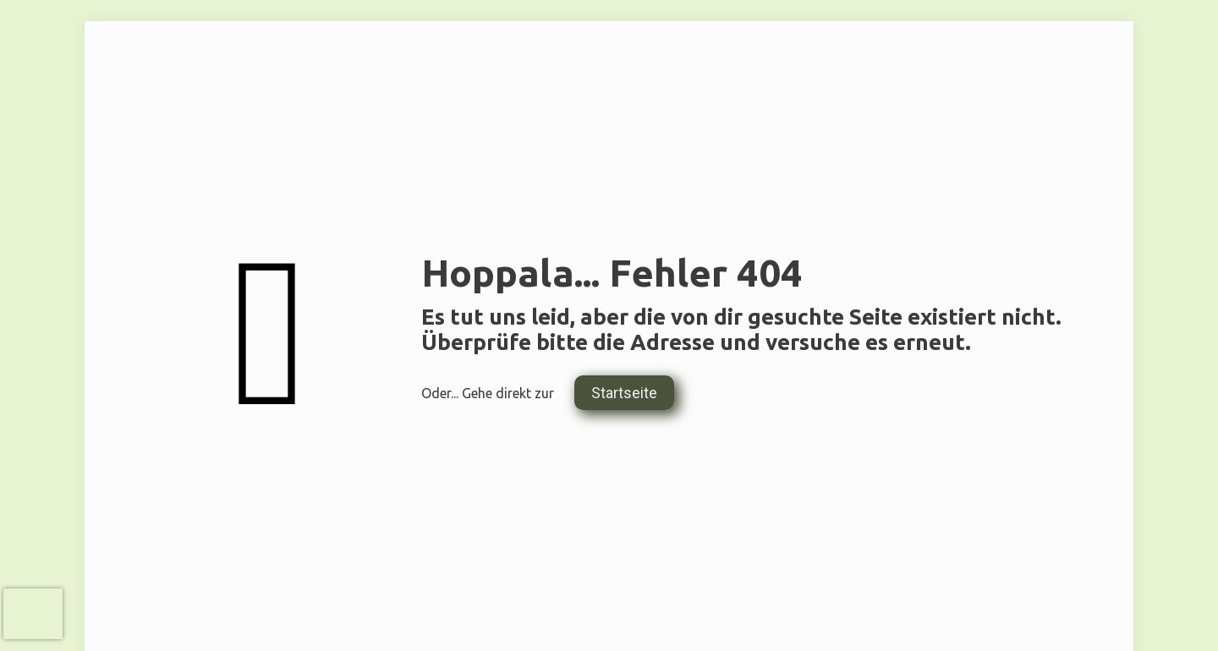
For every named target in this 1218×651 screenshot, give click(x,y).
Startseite (624, 393)
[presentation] (33, 613)
